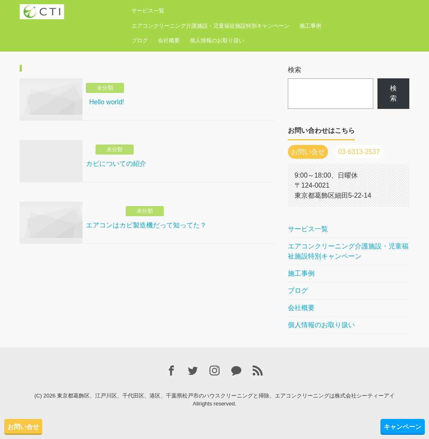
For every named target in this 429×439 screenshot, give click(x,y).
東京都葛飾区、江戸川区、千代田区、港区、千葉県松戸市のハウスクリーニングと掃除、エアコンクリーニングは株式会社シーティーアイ (226, 396)
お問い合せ (23, 426)
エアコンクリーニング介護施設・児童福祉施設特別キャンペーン (210, 26)
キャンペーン (402, 426)
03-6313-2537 (359, 151)
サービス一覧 (148, 11)
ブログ (140, 40)
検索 (294, 69)
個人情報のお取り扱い (217, 40)
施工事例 (310, 26)
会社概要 (169, 40)
